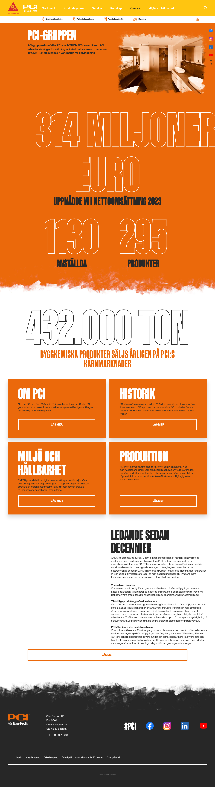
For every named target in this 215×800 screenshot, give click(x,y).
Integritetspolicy (33, 757)
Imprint (19, 757)
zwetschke (113, 775)
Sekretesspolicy (51, 757)
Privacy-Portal (113, 757)
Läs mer (57, 424)
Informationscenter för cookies (89, 757)
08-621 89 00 (61, 735)
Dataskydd (67, 757)
